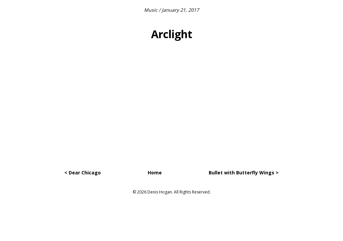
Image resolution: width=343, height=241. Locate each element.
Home (155, 172)
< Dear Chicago (82, 172)
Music (150, 10)
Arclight (171, 34)
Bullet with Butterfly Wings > (244, 172)
